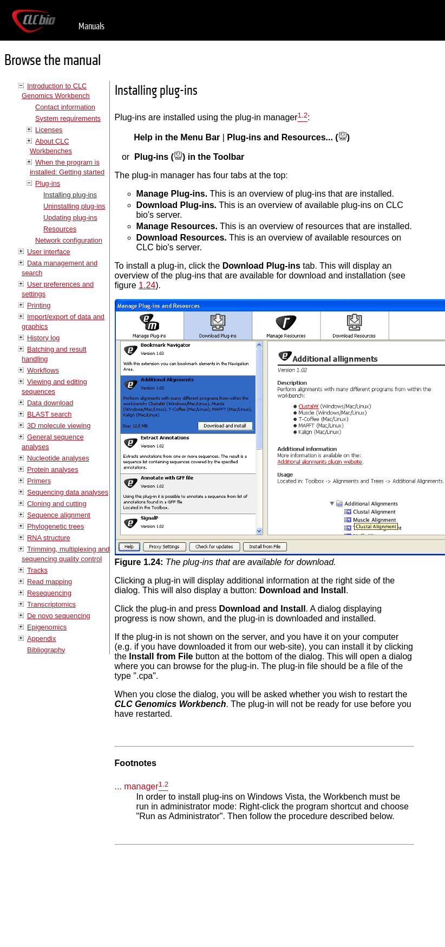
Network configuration (68, 240)
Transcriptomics (51, 604)
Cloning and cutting (57, 504)
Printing (38, 305)
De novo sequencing (58, 616)
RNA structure (48, 538)
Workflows (43, 370)
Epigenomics (47, 627)
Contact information (65, 107)
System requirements (68, 118)
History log (43, 338)
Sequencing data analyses (67, 492)
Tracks (37, 570)
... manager (137, 787)
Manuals (91, 26)
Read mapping (49, 582)
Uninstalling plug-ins (74, 206)
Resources (59, 229)
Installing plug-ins (70, 195)
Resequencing (49, 593)
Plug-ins (47, 183)
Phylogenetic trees (55, 526)
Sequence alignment (58, 515)
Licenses (49, 130)
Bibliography (46, 650)
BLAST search (49, 414)
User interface (48, 252)
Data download (50, 403)
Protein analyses (52, 469)
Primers (39, 481)
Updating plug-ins (70, 217)
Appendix (41, 638)
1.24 (147, 285)
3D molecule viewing (58, 425)
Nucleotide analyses (58, 458)
